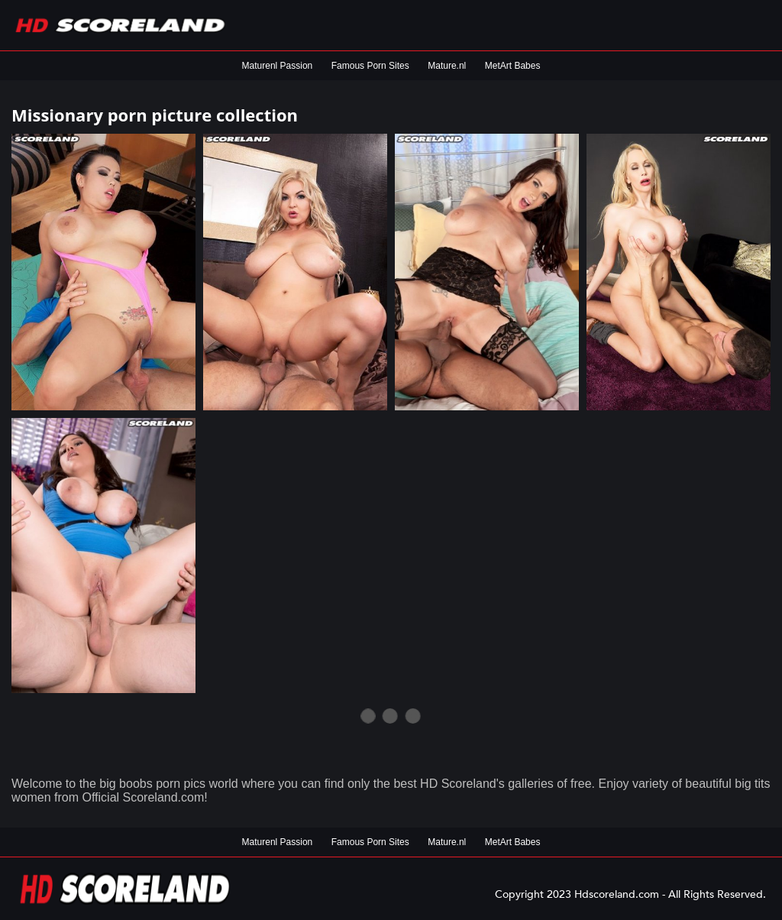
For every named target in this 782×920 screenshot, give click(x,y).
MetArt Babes (513, 65)
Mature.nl (447, 65)
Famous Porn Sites (370, 65)
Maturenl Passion (277, 65)
